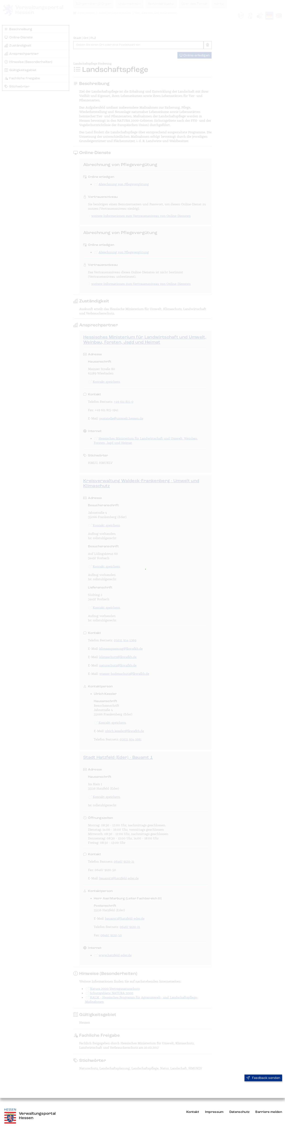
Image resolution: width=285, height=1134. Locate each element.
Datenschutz (239, 1112)
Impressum (214, 1112)
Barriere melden (268, 1112)
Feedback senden (263, 1078)
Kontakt (192, 1112)
